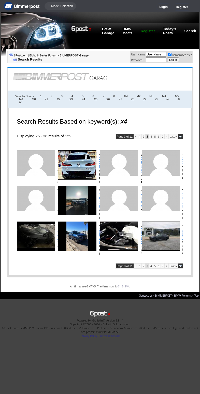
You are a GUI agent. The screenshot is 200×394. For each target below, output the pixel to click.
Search (190, 31)
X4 (83, 99)
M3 (151, 96)
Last (173, 136)
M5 (177, 96)
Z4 (145, 99)
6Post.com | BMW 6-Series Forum (35, 55)
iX (20, 102)
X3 (71, 99)
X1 (46, 99)
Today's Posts (169, 31)
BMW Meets (127, 31)
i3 (156, 99)
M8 (34, 99)
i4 (167, 99)
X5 (95, 99)
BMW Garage (108, 31)
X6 (108, 99)
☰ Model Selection (60, 6)
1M (126, 96)
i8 (179, 99)
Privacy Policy (88, 336)
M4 (164, 96)
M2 (138, 96)
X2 (58, 99)
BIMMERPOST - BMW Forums (173, 295)
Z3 (132, 99)
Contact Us (145, 295)
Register (182, 7)
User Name (138, 54)
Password (136, 60)
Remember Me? (180, 55)
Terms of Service (110, 336)
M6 (21, 99)
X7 (120, 99)
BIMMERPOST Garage (74, 55)
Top (196, 295)
